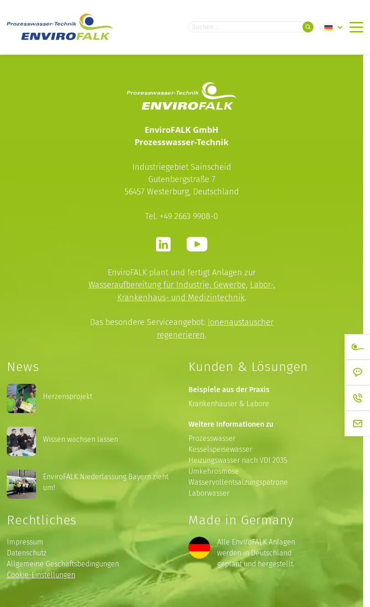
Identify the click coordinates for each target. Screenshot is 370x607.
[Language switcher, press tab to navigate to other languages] (333, 27)
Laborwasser (208, 492)
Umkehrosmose (213, 470)
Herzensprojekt (67, 395)
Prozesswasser (211, 437)
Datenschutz (27, 552)
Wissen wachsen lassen (80, 438)
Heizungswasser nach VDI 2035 (237, 459)
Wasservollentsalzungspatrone (238, 481)
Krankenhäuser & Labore (228, 402)
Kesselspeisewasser (220, 448)
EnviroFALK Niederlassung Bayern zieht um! (105, 481)
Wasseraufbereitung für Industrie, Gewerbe (167, 284)
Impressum (25, 541)
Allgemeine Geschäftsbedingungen (63, 563)
